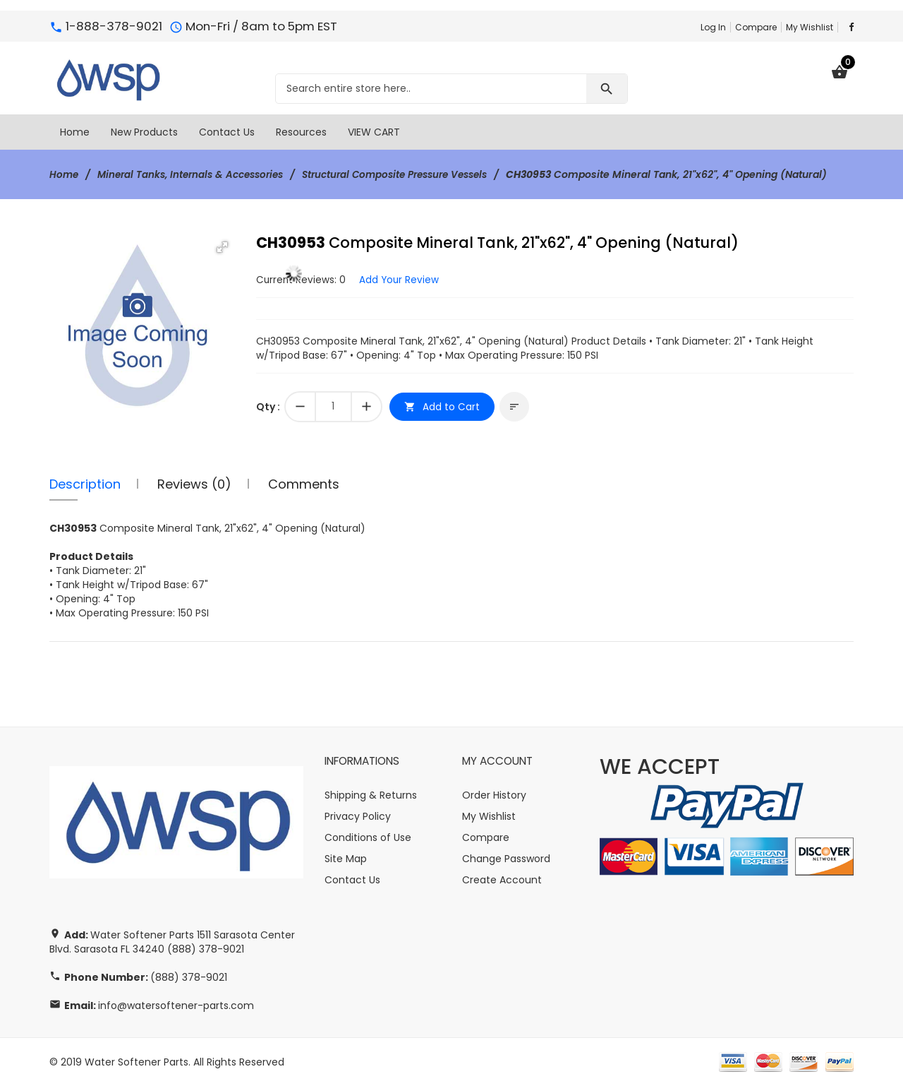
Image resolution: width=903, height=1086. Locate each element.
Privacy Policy (358, 816)
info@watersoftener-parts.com (176, 1005)
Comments (303, 483)
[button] (222, 247)
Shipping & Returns (371, 795)
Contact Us (352, 880)
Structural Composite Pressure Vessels (412, 174)
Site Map (346, 859)
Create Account (502, 880)
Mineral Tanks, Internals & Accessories (196, 174)
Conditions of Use (368, 837)
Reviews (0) (194, 483)
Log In (713, 27)
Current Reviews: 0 (301, 279)
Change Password (506, 859)
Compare (756, 27)
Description (85, 483)
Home (64, 174)
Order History (494, 795)
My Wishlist (809, 27)
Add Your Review (401, 279)
